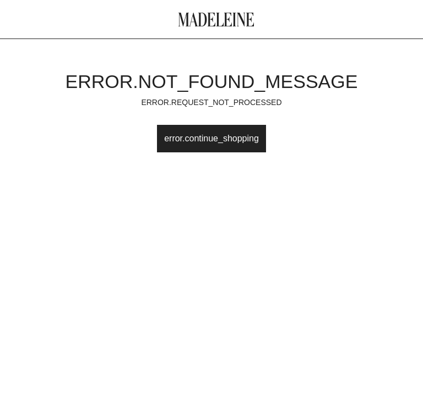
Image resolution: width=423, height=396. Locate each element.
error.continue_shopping (211, 138)
